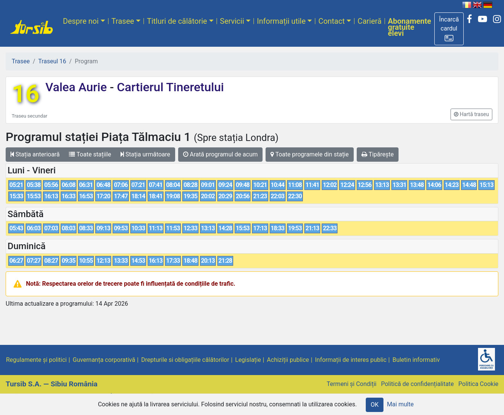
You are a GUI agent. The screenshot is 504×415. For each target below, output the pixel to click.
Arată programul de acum (220, 154)
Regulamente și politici (36, 359)
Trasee (122, 21)
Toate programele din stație (309, 154)
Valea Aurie (77, 87)
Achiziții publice (288, 359)
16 (25, 94)
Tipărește (378, 154)
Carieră (369, 21)
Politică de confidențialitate (417, 383)
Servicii (232, 21)
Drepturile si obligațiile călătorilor (185, 359)
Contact (331, 21)
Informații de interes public (350, 359)
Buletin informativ (416, 359)
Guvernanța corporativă (104, 359)
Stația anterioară (35, 154)
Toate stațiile (90, 154)
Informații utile (281, 21)
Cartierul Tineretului (169, 87)
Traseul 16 (52, 61)
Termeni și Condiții (351, 383)
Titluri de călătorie (177, 21)
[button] (449, 28)
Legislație (248, 359)
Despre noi (81, 21)
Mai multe (400, 404)
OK (375, 404)
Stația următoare (145, 154)
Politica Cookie (478, 383)
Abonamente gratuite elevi (409, 27)
